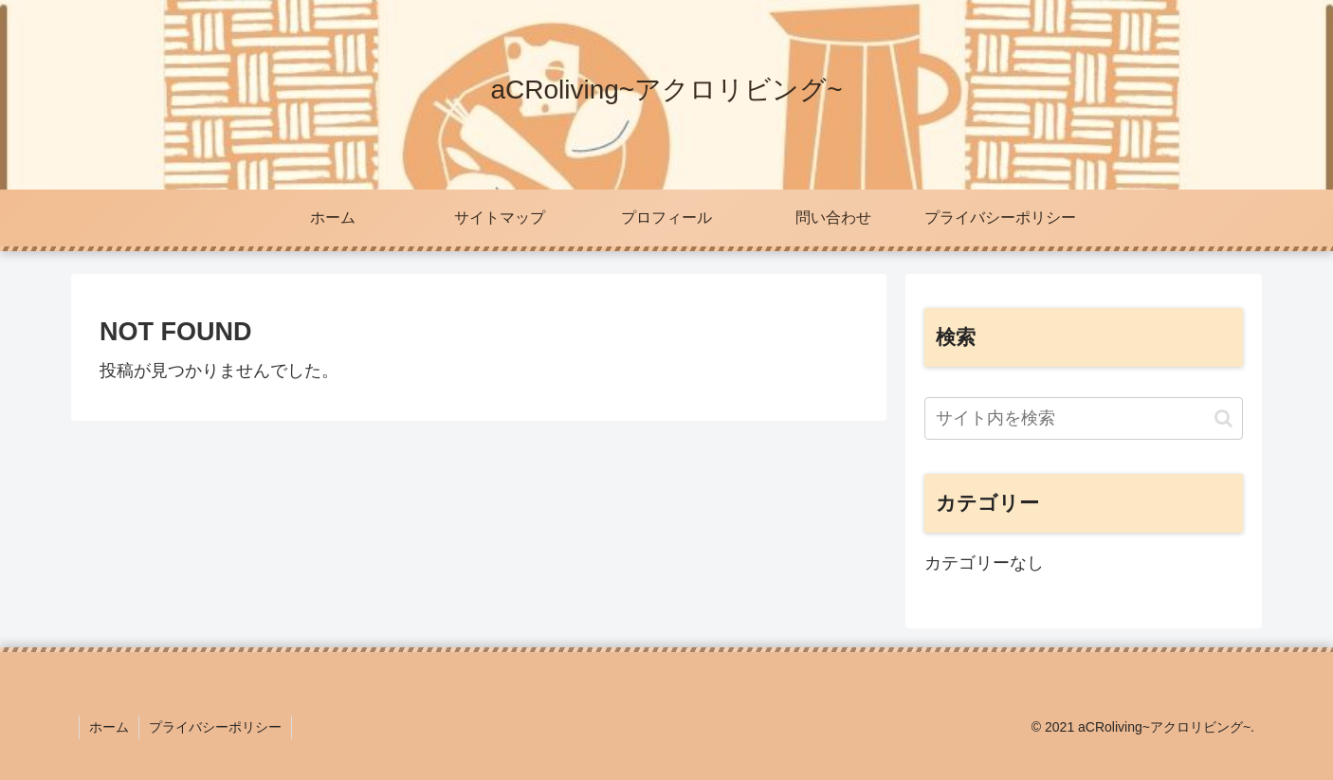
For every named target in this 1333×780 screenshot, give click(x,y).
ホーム (109, 727)
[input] (1083, 418)
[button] (1223, 418)
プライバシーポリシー (215, 727)
